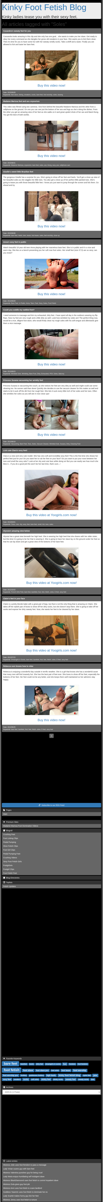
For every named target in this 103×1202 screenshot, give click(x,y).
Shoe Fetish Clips (10, 846)
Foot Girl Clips (9, 850)
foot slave (28, 1070)
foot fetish (11, 1070)
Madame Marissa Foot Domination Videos (20, 826)
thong (49, 165)
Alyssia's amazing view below (16, 531)
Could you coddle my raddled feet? (18, 310)
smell (39, 524)
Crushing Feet (9, 834)
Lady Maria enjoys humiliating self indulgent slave (23, 1176)
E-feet (57, 592)
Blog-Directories (11, 878)
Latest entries (10, 1161)
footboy (24, 1075)
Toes (29, 444)
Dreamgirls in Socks (18, 660)
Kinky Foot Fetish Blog (44, 7)
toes (24, 235)
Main (5, 814)
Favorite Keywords (12, 1059)
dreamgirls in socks (53, 1064)
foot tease (35, 235)
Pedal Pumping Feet (11, 854)
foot (39, 592)
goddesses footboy (36, 1075)
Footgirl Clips (8, 869)
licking (21, 95)
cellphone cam (65, 165)
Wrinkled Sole (16, 374)
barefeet (34, 592)
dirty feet (39, 1064)
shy (21, 524)
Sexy (40, 303)
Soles (45, 303)
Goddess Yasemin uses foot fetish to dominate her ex (25, 1192)
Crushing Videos (10, 858)
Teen (32, 303)
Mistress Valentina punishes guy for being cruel (22, 1173)
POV (51, 374)
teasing (60, 95)
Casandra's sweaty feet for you (17, 31)
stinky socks (58, 1079)
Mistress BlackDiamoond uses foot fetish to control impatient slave (30, 1180)
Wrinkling (25, 374)
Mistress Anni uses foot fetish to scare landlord (22, 1188)
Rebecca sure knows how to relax (18, 666)
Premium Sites (10, 822)
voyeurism (28, 165)
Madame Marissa (17, 165)
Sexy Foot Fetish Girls (12, 861)
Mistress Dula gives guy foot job (16, 1184)
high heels (51, 1075)
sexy (54, 165)
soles (55, 95)
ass (45, 165)
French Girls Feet (17, 592)
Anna (28, 303)
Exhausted (45, 374)
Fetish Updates (9, 886)
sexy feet (63, 592)
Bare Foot (32, 374)
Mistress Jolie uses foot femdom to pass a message (24, 1165)
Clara (13, 524)
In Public (22, 303)
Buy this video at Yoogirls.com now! (51, 515)
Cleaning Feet (75, 444)
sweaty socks (83, 1079)
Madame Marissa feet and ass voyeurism (21, 101)
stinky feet (46, 1079)
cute (17, 524)
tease (29, 235)
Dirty (38, 374)
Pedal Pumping (9, 842)
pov (57, 165)
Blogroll (7, 830)
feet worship (48, 235)
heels (20, 235)
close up (57, 235)
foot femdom (83, 1064)
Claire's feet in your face (14, 598)
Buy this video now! (51, 85)
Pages (7, 810)
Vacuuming (15, 444)
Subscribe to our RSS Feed (51, 805)
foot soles (55, 1071)
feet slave (14, 95)
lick (43, 524)
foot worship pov (10, 1075)
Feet (36, 303)
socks (34, 95)
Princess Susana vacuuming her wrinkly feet (23, 380)
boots (31, 1064)
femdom (72, 1064)
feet (28, 524)
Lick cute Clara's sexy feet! (15, 450)
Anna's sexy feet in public (14, 242)
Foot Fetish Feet (10, 873)
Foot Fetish (52, 303)
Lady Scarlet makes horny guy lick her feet (21, 1196)
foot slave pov (42, 1070)
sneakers (27, 95)
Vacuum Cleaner (43, 444)
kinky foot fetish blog (69, 1075)
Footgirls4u (7, 865)
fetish (47, 592)
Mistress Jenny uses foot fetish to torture (20, 1200)
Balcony (61, 374)
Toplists (7, 882)
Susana (62, 444)
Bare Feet (14, 303)
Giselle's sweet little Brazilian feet (18, 172)
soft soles (35, 1079)
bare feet (39, 95)
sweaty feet (70, 1079)
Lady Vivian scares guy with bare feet (18, 1169)
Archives (8, 1087)
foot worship (48, 95)
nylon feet (87, 1075)
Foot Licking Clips (10, 838)
